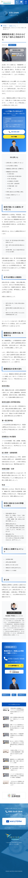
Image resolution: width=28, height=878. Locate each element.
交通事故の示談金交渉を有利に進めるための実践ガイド (22, 694)
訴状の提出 (10, 173)
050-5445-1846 (16, 659)
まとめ (8, 197)
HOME (5, 25)
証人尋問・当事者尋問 (13, 183)
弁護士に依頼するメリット (13, 194)
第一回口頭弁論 (11, 178)
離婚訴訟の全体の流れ (12, 171)
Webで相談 (14, 136)
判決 (9, 188)
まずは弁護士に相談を (12, 165)
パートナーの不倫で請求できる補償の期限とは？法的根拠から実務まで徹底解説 (17, 775)
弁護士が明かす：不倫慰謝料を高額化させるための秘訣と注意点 (17, 735)
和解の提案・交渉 (12, 186)
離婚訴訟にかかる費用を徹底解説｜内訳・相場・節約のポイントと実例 (6, 694)
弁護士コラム (12, 25)
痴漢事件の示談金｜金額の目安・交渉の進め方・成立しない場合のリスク (17, 768)
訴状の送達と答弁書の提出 (14, 176)
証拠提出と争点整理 (12, 181)
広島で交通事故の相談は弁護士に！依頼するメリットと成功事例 (17, 719)
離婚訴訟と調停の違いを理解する (14, 168)
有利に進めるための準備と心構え (14, 191)
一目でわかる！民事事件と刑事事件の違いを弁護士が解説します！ (17, 783)
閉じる (16, 157)
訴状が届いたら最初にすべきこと (14, 162)
